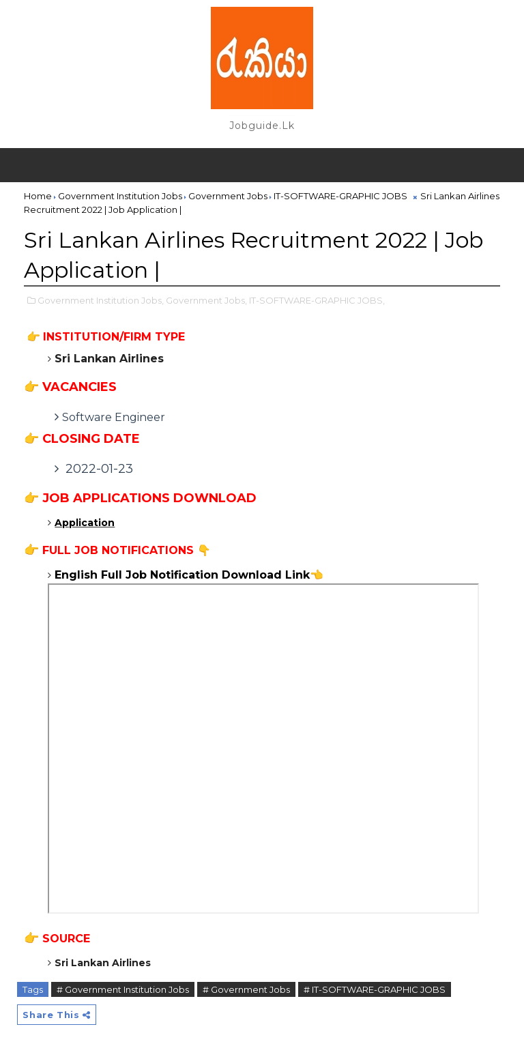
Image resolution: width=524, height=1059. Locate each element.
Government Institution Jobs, (101, 300)
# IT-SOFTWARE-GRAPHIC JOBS (375, 989)
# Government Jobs (246, 989)
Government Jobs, (206, 300)
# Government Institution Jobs (123, 989)
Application (85, 523)
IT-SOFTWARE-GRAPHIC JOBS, (317, 300)
